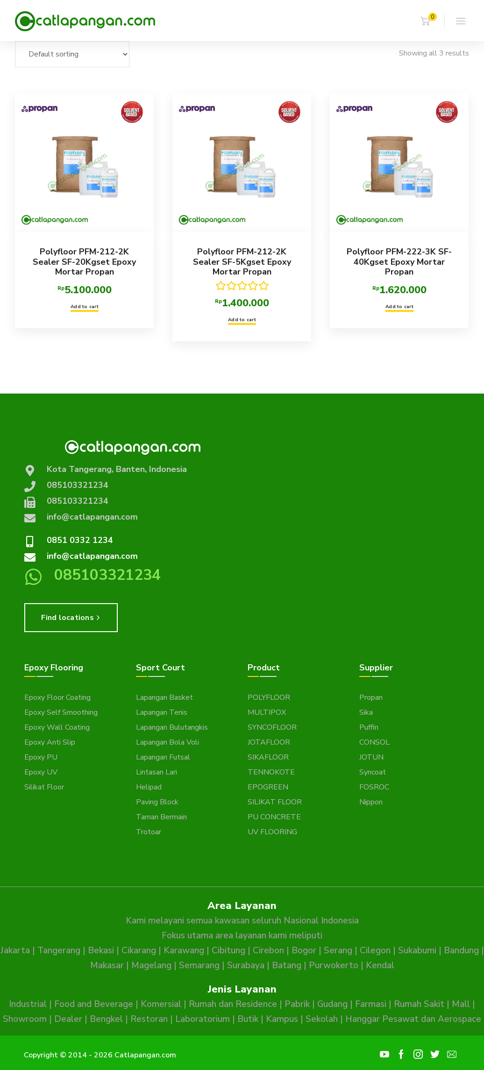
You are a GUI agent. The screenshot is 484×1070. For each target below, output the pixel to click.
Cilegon (375, 950)
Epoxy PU (40, 757)
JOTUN (371, 757)
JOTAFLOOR (269, 742)
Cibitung (228, 950)
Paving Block (157, 802)
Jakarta (15, 950)
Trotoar (148, 832)
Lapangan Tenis (161, 712)
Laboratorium (202, 1019)
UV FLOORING (272, 832)
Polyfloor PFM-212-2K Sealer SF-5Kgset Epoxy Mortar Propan (241, 261)
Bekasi (101, 950)
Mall (461, 1004)
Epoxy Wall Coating (57, 727)
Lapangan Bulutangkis (172, 727)
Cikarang (138, 950)
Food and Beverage (93, 1004)
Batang (286, 965)
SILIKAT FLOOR (275, 802)
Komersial (161, 1004)
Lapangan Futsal (163, 757)
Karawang (184, 950)
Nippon (371, 802)
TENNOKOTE (271, 772)
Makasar (107, 965)
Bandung (461, 950)
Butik (247, 1019)
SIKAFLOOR (268, 757)
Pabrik (297, 1004)
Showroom (25, 1019)
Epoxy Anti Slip (49, 742)
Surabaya (245, 965)
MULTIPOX (267, 712)
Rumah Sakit (419, 1004)
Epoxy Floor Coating (57, 697)
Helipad (149, 787)
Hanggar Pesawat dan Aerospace (413, 1019)
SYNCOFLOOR (272, 727)
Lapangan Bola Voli (167, 742)
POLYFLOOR (269, 697)
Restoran (149, 1019)
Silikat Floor (44, 787)
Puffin (368, 727)
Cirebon (268, 950)
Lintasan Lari (156, 772)
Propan (371, 697)
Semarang (199, 965)
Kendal (380, 965)
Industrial (28, 1004)
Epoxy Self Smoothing (61, 712)
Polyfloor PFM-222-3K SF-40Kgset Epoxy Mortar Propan (399, 261)
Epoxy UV (40, 772)
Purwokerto (333, 965)
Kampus (282, 1019)
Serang (338, 950)
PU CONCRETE (274, 817)
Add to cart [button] (85, 306)
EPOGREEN (268, 787)
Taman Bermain (161, 817)
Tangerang (58, 950)
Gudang (332, 1004)
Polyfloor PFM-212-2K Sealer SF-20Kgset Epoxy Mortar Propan (84, 261)
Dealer (68, 1019)
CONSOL (374, 742)
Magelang (151, 965)
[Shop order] (72, 54)
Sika (366, 712)
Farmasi (370, 1004)
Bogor (304, 950)
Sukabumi (417, 950)
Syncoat (372, 772)
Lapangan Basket (164, 697)
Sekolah (322, 1019)
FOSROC (374, 787)
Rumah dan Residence (233, 1004)
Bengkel (106, 1019)
